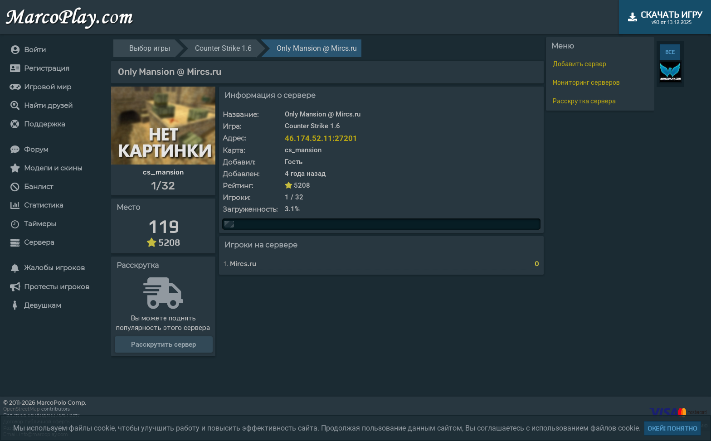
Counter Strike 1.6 (223, 48)
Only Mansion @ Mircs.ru (317, 48)
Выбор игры (149, 48)
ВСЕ (670, 52)
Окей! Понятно (672, 428)
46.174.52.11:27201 (321, 138)
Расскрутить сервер (163, 344)
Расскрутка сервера (584, 101)
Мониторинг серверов (586, 83)
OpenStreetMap (21, 409)
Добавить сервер (579, 64)
